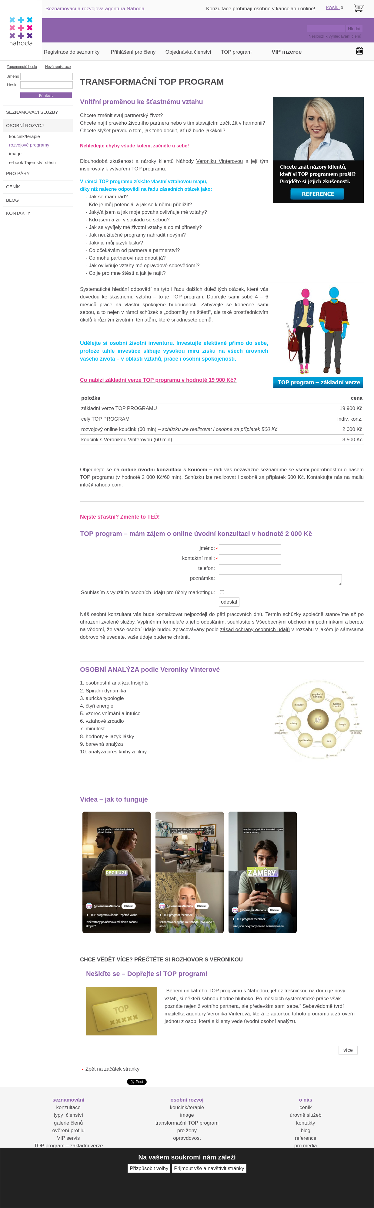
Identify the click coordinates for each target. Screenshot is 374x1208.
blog (305, 1130)
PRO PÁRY (18, 173)
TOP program (236, 52)
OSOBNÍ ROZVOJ (25, 125)
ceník (305, 1107)
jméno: (207, 548)
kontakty (305, 1123)
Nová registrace (58, 67)
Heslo (12, 84)
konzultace (68, 1107)
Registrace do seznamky (72, 52)
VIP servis (68, 1138)
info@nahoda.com (100, 485)
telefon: (206, 568)
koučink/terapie (187, 1107)
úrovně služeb (305, 1115)
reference (305, 1138)
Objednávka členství (188, 52)
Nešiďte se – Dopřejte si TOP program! (147, 974)
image (187, 1115)
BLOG (12, 200)
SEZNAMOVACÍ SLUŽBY (32, 112)
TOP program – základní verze (68, 1146)
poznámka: (202, 578)
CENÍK (13, 186)
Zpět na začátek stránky (112, 1069)
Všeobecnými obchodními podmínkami (300, 622)
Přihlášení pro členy (133, 52)
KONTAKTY (18, 213)
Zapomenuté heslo (22, 67)
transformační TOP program (187, 1123)
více (348, 1050)
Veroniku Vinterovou (219, 161)
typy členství (68, 1115)
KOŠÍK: (333, 7)
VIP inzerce (287, 52)
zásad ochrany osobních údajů (255, 629)
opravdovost (187, 1138)
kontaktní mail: (198, 558)
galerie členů (68, 1123)
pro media (305, 1146)
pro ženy (187, 1130)
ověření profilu (68, 1130)
